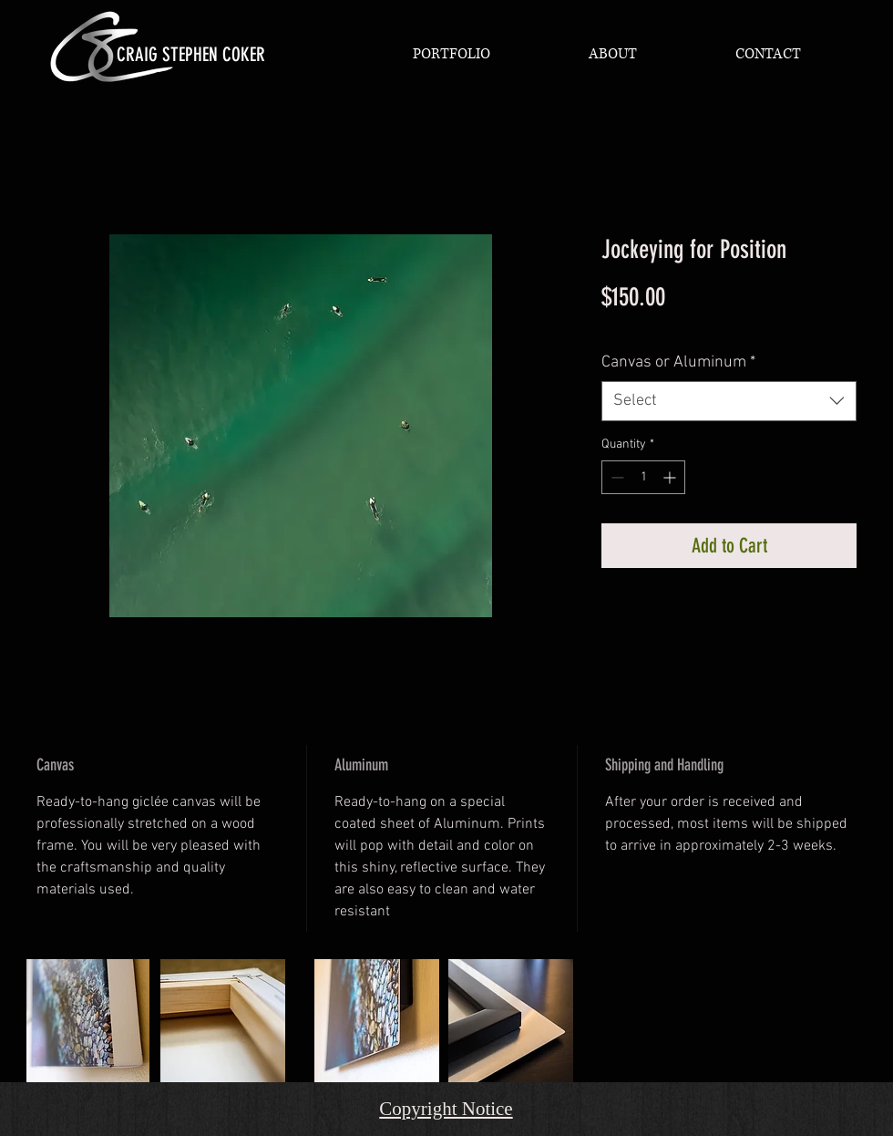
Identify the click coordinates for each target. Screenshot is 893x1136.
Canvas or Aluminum (678, 362)
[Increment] (671, 477)
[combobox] (729, 400)
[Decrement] (615, 477)
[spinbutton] (643, 477)
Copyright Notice (445, 1109)
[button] (451, 54)
